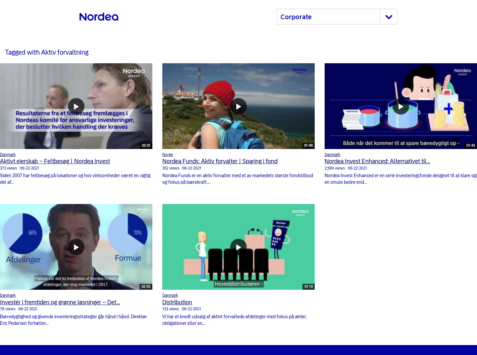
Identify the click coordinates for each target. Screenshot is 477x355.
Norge (167, 154)
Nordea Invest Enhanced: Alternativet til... (377, 161)
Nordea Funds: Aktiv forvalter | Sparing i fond (220, 161)
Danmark (8, 154)
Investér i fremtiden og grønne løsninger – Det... (60, 302)
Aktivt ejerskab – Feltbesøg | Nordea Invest (55, 161)
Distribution (177, 302)
